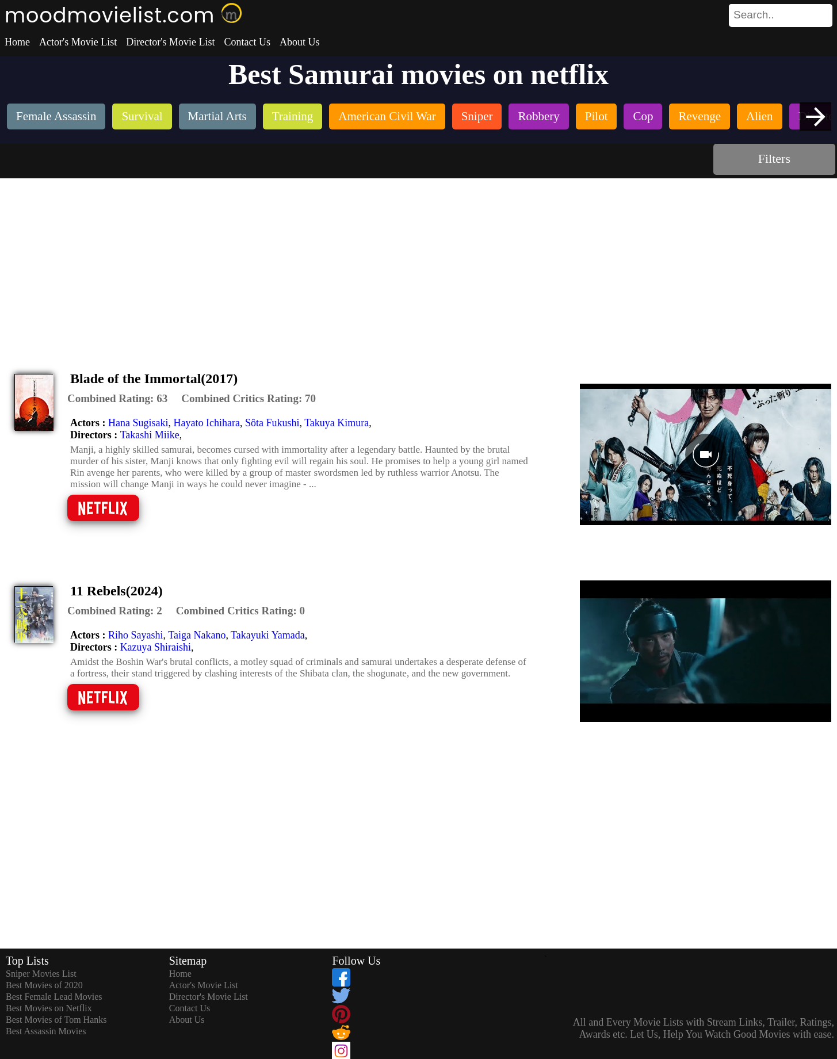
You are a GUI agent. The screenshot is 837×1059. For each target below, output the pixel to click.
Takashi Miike (149, 435)
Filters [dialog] (774, 158)
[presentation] (815, 116)
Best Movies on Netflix (49, 1008)
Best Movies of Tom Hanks (56, 1019)
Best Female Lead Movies (54, 996)
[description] (117, 398)
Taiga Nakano (197, 635)
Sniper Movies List (41, 973)
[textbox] (755, 15)
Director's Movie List (170, 42)
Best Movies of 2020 (44, 985)
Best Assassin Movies (46, 1031)
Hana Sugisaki (138, 423)
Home (17, 42)
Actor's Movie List (78, 42)
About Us (300, 42)
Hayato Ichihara (206, 423)
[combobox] (755, 15)
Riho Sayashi (135, 635)
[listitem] (56, 117)
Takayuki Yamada (268, 635)
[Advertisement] (419, 264)
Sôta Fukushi (272, 423)
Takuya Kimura (336, 423)
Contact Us (247, 42)
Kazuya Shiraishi (155, 647)
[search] (780, 15)
